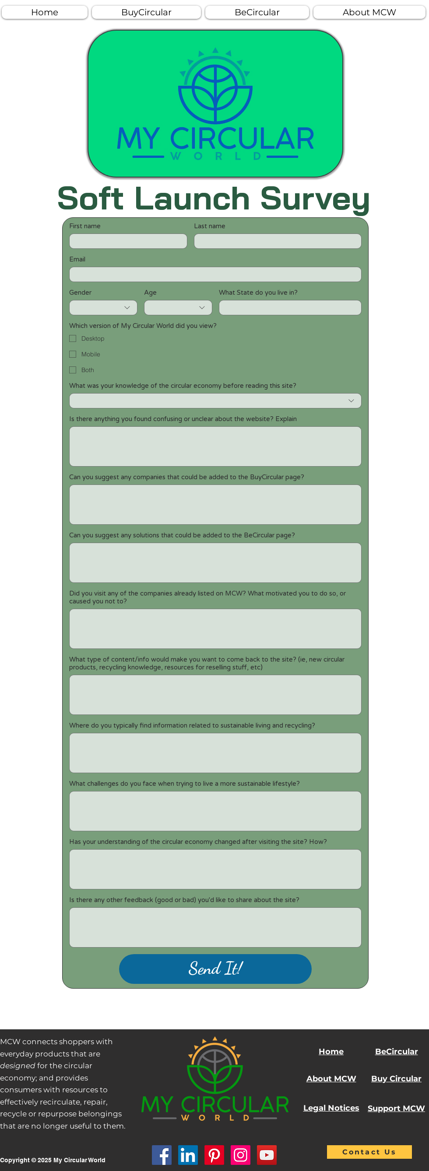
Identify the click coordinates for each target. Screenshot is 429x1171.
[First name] (126, 241)
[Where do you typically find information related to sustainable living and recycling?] (215, 753)
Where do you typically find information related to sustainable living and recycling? (192, 725)
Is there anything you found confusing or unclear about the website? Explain (183, 419)
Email (77, 259)
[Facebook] (162, 1155)
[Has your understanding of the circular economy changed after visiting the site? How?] (215, 869)
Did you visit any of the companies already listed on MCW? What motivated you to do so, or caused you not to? (207, 597)
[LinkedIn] (188, 1155)
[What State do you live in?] (287, 307)
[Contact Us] (369, 1152)
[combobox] (103, 307)
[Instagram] (240, 1155)
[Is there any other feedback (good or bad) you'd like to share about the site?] (215, 927)
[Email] (213, 274)
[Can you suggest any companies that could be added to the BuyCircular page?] (215, 504)
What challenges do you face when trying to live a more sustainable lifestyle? (184, 784)
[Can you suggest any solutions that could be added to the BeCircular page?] (215, 563)
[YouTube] (267, 1155)
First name (85, 226)
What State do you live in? (258, 292)
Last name (209, 226)
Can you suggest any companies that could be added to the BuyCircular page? (186, 477)
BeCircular (396, 1051)
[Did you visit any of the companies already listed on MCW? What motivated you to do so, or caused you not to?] (215, 629)
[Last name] (275, 241)
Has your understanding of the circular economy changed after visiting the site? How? (198, 842)
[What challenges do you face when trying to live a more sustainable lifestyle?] (215, 811)
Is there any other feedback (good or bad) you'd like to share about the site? (184, 900)
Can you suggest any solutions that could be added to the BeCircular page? (182, 535)
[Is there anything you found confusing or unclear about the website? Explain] (215, 446)
